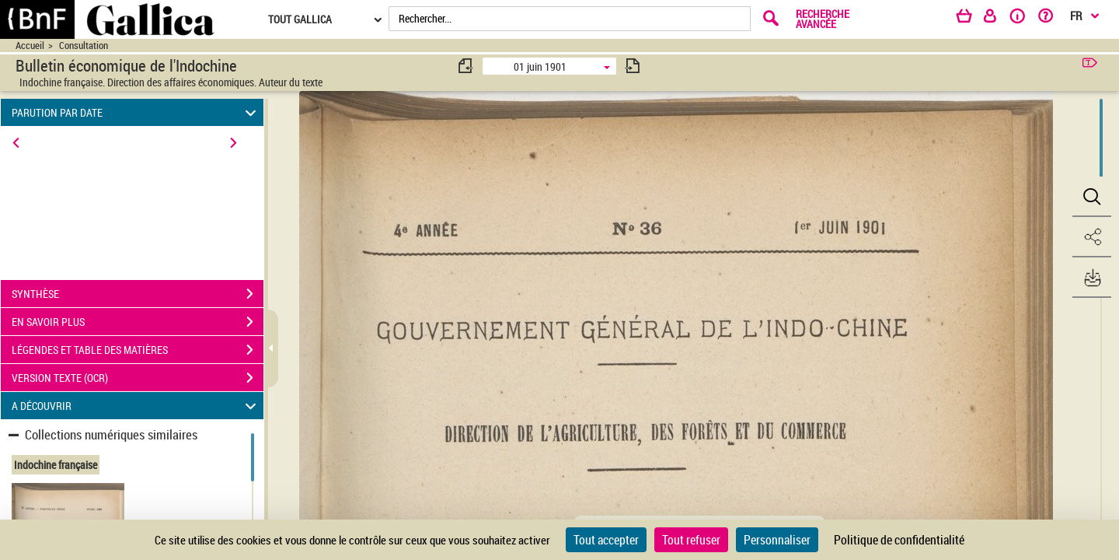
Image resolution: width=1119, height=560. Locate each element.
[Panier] (971, 18)
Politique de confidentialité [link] (899, 539)
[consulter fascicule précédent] (466, 65)
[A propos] (1023, 18)
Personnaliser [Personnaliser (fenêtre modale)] (777, 539)
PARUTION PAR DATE (136, 112)
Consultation (83, 45)
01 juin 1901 (540, 66)
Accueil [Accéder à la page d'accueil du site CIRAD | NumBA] (30, 45)
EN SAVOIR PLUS (137, 322)
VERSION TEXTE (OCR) (137, 378)
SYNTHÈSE (137, 294)
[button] (1091, 197)
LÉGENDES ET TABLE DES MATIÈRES (137, 350)
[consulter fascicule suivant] (632, 65)
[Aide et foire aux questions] (1051, 18)
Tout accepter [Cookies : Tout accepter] (606, 539)
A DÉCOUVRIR (136, 405)
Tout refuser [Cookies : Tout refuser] (691, 539)
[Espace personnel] (997, 18)
